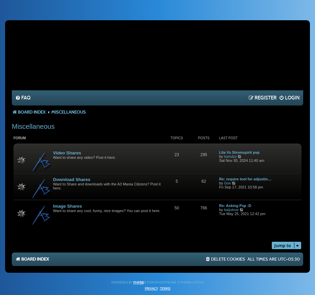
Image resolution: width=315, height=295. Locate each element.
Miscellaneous (33, 126)
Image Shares (67, 206)
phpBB (138, 282)
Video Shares (67, 152)
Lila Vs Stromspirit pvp (239, 152)
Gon (227, 183)
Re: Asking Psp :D (235, 206)
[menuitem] (22, 98)
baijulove (231, 210)
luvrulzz (230, 156)
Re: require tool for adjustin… (245, 179)
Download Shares (71, 179)
